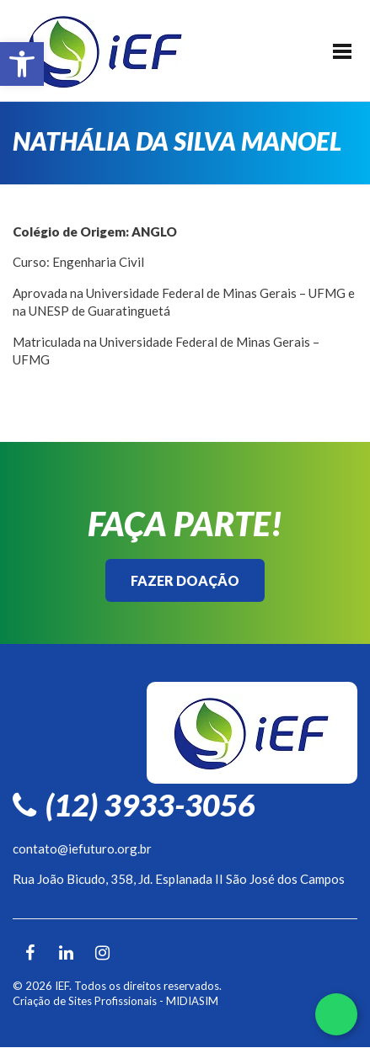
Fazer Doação (185, 580)
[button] (22, 64)
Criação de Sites (52, 1001)
